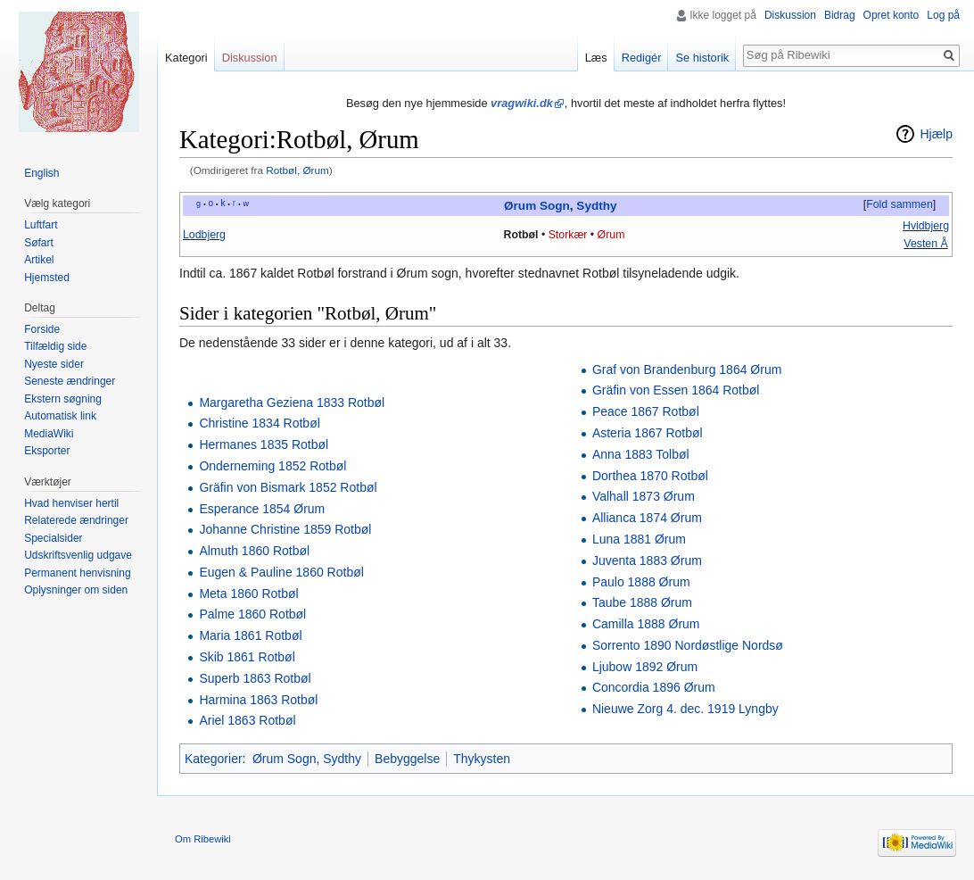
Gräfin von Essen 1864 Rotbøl (676, 390)
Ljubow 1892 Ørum (644, 667)
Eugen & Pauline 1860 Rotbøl (281, 572)
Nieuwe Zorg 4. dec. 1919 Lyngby (685, 709)
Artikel (39, 259)
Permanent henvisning (77, 573)
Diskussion (790, 15)
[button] (899, 205)
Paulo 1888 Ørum (641, 582)
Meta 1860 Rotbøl (248, 593)
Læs (596, 57)
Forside (42, 329)
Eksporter (47, 450)
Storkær (568, 234)
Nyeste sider (54, 364)
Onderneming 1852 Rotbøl (272, 466)
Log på (943, 15)
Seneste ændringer (69, 381)
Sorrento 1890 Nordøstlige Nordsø (687, 645)
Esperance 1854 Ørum (262, 509)
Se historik (702, 57)
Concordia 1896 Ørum (653, 687)
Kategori (186, 57)
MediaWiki (48, 434)
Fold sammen (899, 204)
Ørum (611, 234)
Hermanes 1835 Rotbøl (263, 444)
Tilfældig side (55, 346)
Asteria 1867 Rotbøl (647, 433)
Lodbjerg (204, 234)
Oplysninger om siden (76, 590)
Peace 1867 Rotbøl (645, 411)
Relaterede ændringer (76, 520)
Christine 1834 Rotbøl (259, 423)
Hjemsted (47, 277)
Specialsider (53, 538)
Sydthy (596, 205)
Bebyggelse (407, 758)
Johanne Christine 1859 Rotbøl (285, 529)
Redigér (642, 57)
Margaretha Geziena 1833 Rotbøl (291, 402)
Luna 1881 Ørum (639, 539)
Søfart (39, 243)
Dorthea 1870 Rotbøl (650, 476)
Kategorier (214, 758)
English (41, 173)
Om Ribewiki (203, 839)
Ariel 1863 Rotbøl (247, 720)
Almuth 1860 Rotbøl (254, 551)
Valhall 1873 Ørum (643, 496)
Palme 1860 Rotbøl (252, 614)
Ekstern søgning (63, 399)
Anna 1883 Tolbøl (640, 454)
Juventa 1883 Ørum (647, 560)
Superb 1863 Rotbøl (254, 678)
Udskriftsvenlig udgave (78, 555)
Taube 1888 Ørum (642, 602)
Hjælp (936, 134)
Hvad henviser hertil (71, 503)
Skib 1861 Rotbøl (246, 657)
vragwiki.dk (522, 103)
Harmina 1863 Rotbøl (258, 700)
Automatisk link (60, 416)
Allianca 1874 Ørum (647, 518)
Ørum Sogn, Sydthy (306, 758)
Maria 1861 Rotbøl (250, 635)
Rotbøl (521, 234)
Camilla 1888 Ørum (646, 624)
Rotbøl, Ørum (297, 170)
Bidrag (839, 15)
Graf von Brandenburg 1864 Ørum (686, 369)
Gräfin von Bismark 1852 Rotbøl (287, 487)
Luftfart (40, 225)
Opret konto (891, 15)
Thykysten (481, 758)
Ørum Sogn (537, 205)
